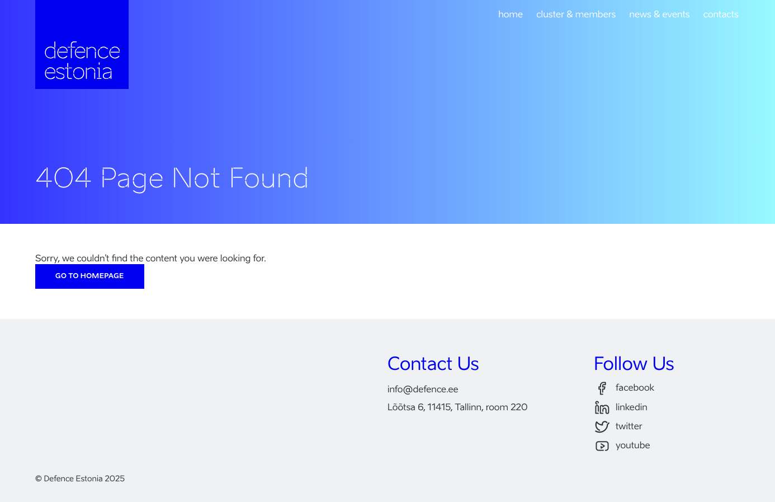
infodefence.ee (423, 390)
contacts (721, 15)
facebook (624, 388)
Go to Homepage (89, 276)
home (510, 15)
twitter (618, 427)
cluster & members (576, 15)
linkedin (621, 407)
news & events (659, 15)
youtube (622, 446)
